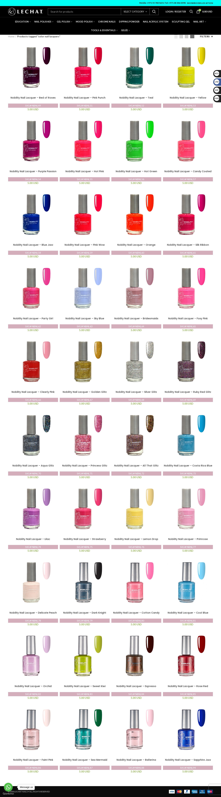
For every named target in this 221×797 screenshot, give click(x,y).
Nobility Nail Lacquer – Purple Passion (33, 171)
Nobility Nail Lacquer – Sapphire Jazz (188, 760)
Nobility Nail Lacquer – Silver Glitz (136, 392)
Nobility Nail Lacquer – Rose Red (188, 686)
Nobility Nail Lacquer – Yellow (188, 97)
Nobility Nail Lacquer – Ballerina (136, 760)
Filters (205, 36)
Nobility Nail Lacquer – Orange (136, 245)
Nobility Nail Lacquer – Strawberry (85, 539)
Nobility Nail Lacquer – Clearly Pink (33, 392)
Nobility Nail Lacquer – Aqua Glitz (33, 465)
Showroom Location (200, 3)
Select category (134, 11)
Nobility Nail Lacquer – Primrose (188, 539)
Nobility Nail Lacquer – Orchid (33, 686)
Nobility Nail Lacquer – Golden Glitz (85, 392)
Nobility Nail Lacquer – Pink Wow (85, 245)
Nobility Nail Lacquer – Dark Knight (84, 612)
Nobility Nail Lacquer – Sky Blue (84, 318)
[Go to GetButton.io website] (8, 794)
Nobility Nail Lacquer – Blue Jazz (33, 245)
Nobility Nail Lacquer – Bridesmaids (136, 318)
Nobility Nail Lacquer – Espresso (136, 686)
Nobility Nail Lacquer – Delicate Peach (33, 612)
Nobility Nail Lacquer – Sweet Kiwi (84, 686)
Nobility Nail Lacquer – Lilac (33, 539)
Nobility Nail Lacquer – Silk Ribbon (188, 245)
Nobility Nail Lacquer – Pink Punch (84, 97)
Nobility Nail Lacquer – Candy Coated (188, 171)
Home (11, 36)
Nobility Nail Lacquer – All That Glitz (136, 465)
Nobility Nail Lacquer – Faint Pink (33, 760)
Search (154, 11)
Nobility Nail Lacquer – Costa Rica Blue (188, 465)
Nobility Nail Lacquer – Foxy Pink (188, 318)
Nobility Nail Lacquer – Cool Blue (188, 612)
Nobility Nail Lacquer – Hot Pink (84, 171)
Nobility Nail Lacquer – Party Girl (33, 318)
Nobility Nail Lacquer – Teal (136, 97)
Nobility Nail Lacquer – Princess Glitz (84, 465)
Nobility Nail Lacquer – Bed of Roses (33, 97)
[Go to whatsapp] (8, 787)
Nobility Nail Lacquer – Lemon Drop (136, 539)
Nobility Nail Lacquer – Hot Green (136, 171)
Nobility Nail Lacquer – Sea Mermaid (84, 760)
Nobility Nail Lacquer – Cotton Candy (136, 612)
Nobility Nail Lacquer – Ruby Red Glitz (188, 392)
